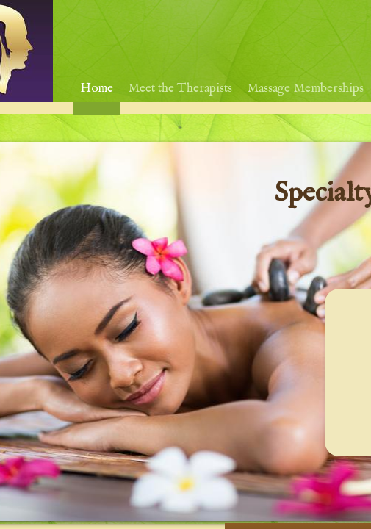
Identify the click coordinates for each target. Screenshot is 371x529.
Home (96, 88)
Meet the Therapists (180, 88)
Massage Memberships (305, 88)
